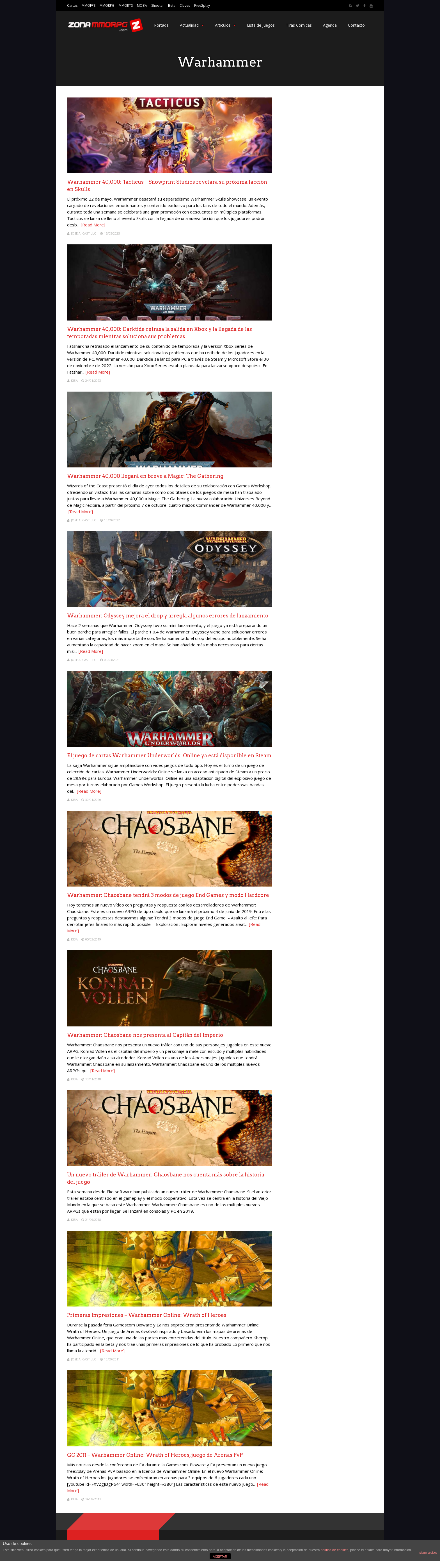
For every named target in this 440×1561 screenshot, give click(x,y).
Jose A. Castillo (84, 233)
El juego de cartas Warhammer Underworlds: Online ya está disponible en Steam (169, 755)
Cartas (72, 5)
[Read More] (93, 225)
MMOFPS (88, 5)
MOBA (142, 5)
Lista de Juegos (261, 25)
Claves (185, 5)
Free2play (202, 5)
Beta (171, 5)
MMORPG (107, 5)
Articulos (225, 25)
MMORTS (126, 5)
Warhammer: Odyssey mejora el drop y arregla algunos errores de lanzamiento (167, 616)
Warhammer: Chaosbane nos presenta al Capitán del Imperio (145, 1035)
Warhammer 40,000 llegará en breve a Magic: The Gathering (145, 476)
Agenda (330, 25)
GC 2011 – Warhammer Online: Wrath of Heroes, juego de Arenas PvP (155, 1455)
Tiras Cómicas (299, 25)
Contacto (356, 25)
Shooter (157, 5)
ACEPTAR (220, 1556)
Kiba (74, 380)
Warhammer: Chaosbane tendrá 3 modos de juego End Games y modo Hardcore (168, 895)
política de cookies (335, 1550)
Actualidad (192, 25)
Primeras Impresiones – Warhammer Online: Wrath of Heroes (146, 1315)
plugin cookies (428, 1552)
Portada (161, 25)
